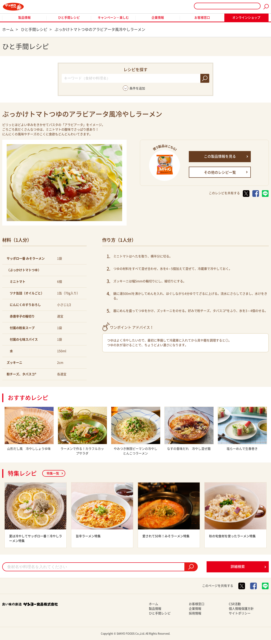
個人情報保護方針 (241, 608)
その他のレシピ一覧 (220, 172)
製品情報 (24, 17)
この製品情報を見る (220, 156)
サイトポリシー (240, 613)
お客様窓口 (202, 17)
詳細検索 (238, 566)
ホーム (153, 604)
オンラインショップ (246, 17)
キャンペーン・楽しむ (113, 17)
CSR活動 (235, 604)
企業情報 (157, 17)
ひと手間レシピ (69, 17)
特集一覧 (53, 473)
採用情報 (195, 613)
